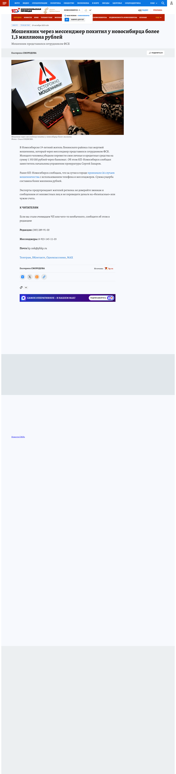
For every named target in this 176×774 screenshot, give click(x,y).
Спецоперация (39, 3)
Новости (28, 17)
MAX (70, 257)
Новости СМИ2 (18, 436)
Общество (69, 3)
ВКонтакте (38, 257)
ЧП (26, 287)
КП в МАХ (143, 17)
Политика (55, 3)
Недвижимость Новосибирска (123, 17)
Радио (145, 10)
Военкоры (59, 17)
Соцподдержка (133, 3)
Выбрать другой (77, 19)
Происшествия (25, 25)
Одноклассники (56, 257)
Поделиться (156, 52)
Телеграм (25, 257)
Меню (3, 3)
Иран (36, 17)
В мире (95, 3)
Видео (26, 3)
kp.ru (110, 268)
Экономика (83, 3)
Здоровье (117, 3)
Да (67, 19)
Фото (17, 3)
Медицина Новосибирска (95, 17)
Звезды (105, 3)
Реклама (157, 10)
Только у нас (46, 17)
